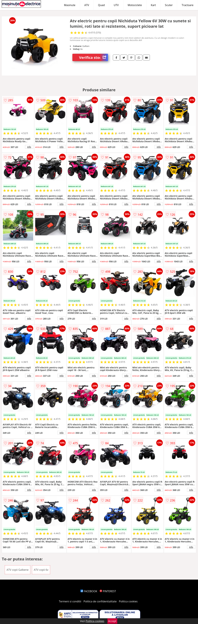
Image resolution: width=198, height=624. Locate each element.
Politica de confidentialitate (100, 601)
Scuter (169, 5)
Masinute (69, 5)
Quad (101, 5)
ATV (86, 5)
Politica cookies (128, 601)
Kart (153, 5)
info (29, 146)
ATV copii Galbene (17, 570)
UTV (116, 5)
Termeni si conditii (70, 601)
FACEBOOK (88, 591)
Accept (112, 621)
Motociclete (135, 5)
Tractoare (187, 5)
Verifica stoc (93, 57)
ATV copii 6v (41, 570)
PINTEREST (108, 591)
